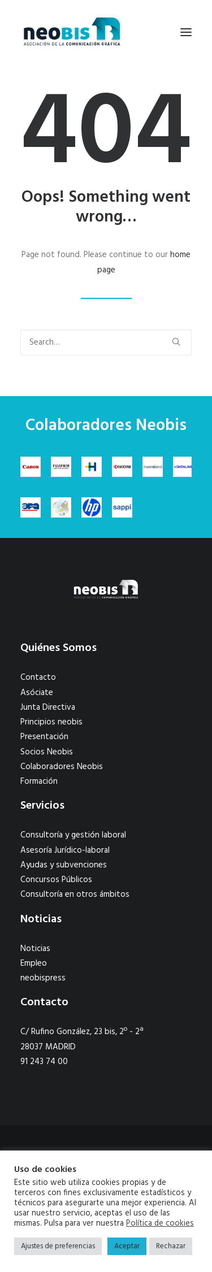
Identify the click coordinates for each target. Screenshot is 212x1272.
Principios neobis (51, 722)
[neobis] (72, 32)
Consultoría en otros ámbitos (74, 894)
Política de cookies (160, 1223)
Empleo (33, 963)
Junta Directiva (47, 707)
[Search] (106, 342)
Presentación (44, 737)
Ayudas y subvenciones (63, 865)
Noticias (35, 949)
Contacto (38, 677)
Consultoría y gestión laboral (73, 835)
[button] (186, 32)
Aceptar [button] (127, 1246)
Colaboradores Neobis (61, 767)
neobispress (43, 978)
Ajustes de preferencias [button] (58, 1246)
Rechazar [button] (170, 1246)
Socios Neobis (46, 752)
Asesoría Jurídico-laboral (65, 850)
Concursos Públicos (56, 880)
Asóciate (36, 693)
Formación (39, 781)
